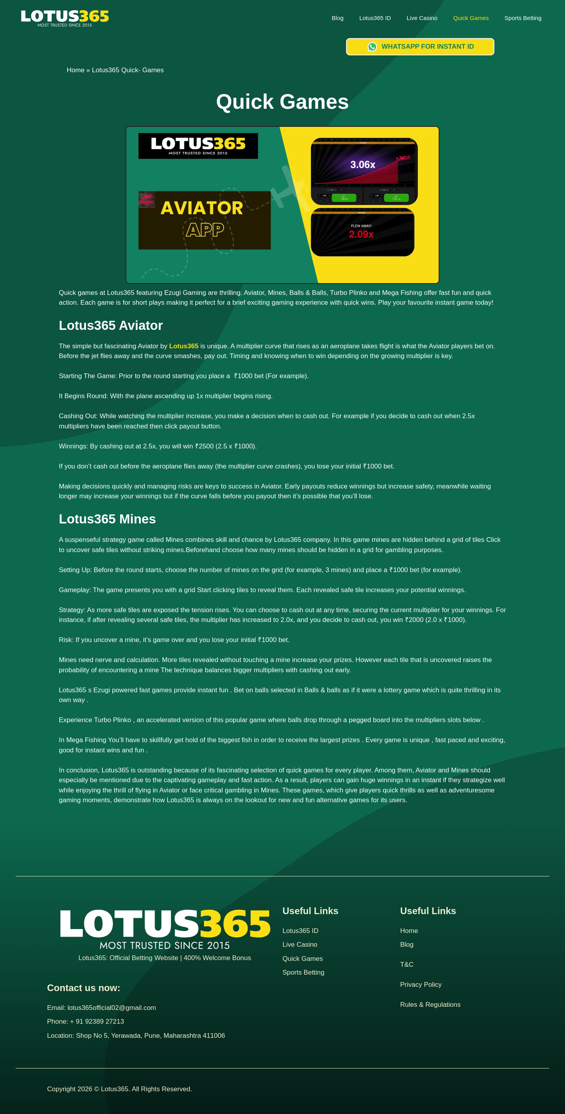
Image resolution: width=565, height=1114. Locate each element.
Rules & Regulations (430, 1004)
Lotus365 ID (375, 18)
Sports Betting (523, 18)
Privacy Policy (421, 984)
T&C (407, 964)
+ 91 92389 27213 (97, 1021)
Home (75, 70)
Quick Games (471, 18)
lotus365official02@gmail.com (111, 1008)
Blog (338, 18)
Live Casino (422, 18)
